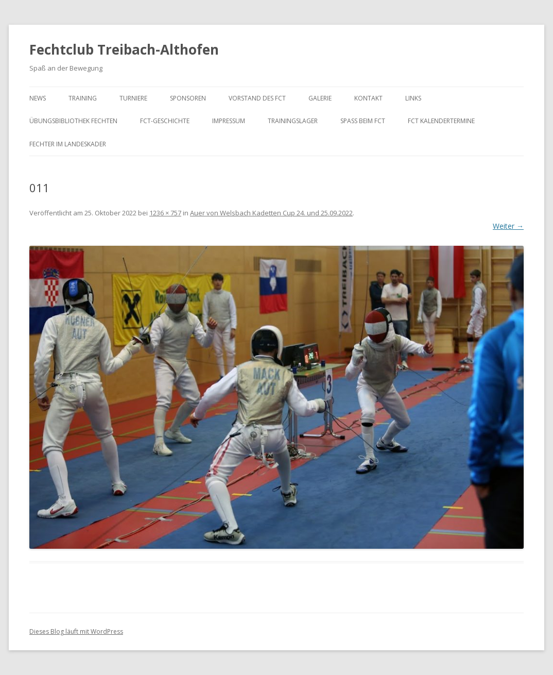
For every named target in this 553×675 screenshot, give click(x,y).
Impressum (228, 120)
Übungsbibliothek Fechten (73, 120)
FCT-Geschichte (164, 120)
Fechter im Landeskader (67, 144)
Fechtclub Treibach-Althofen (124, 49)
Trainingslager (293, 120)
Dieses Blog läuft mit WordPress (76, 631)
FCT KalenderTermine (441, 120)
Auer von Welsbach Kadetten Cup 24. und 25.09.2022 (271, 212)
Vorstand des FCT (257, 98)
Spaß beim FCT (362, 120)
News (37, 98)
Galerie (320, 98)
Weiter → (508, 226)
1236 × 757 (165, 212)
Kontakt (368, 98)
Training (82, 98)
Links (413, 98)
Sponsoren (188, 98)
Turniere (133, 98)
